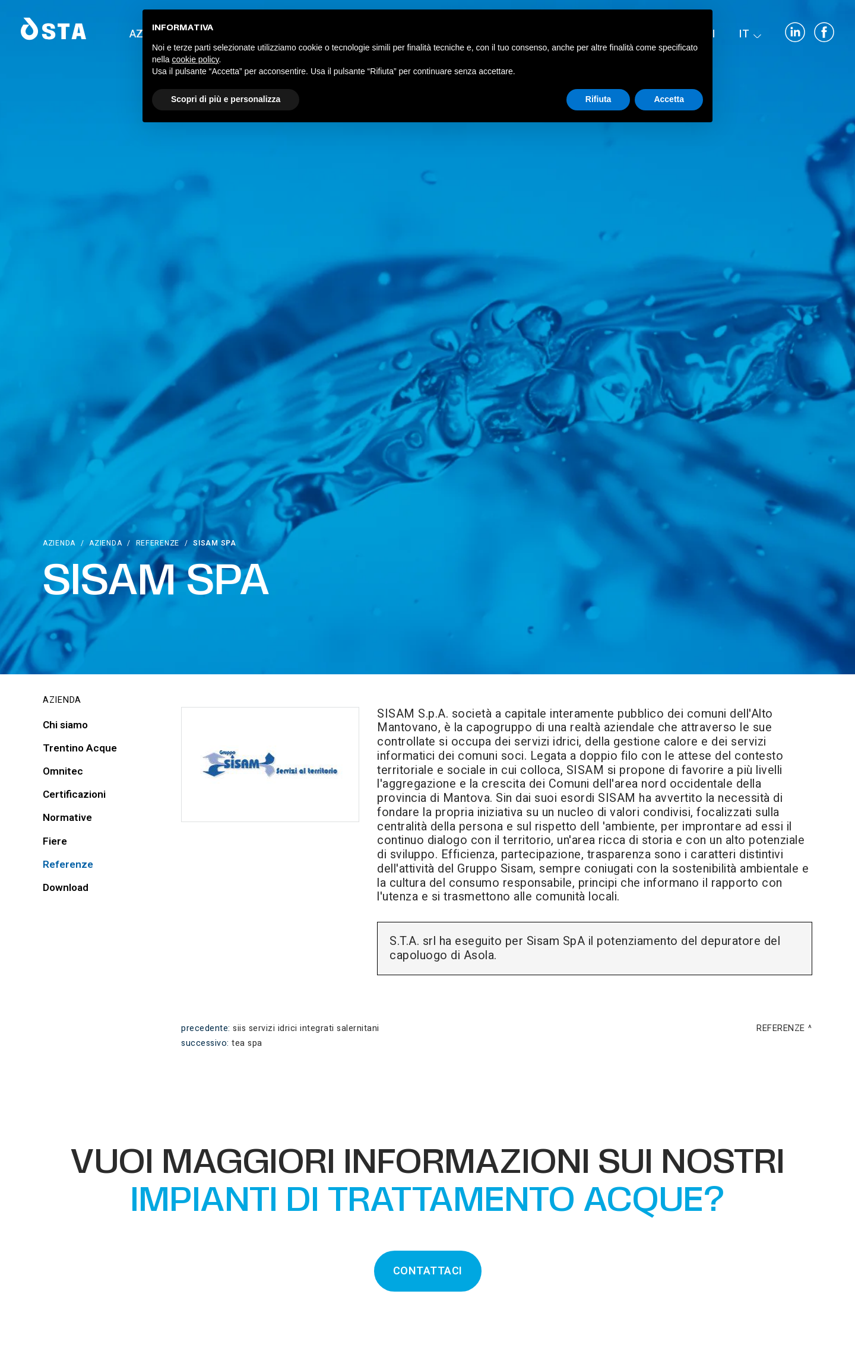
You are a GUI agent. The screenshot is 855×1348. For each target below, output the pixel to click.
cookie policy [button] (195, 59)
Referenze (157, 543)
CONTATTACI (428, 1271)
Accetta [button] (669, 99)
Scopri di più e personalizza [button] (225, 99)
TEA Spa (247, 1043)
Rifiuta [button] (598, 99)
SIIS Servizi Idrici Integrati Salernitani (306, 1028)
